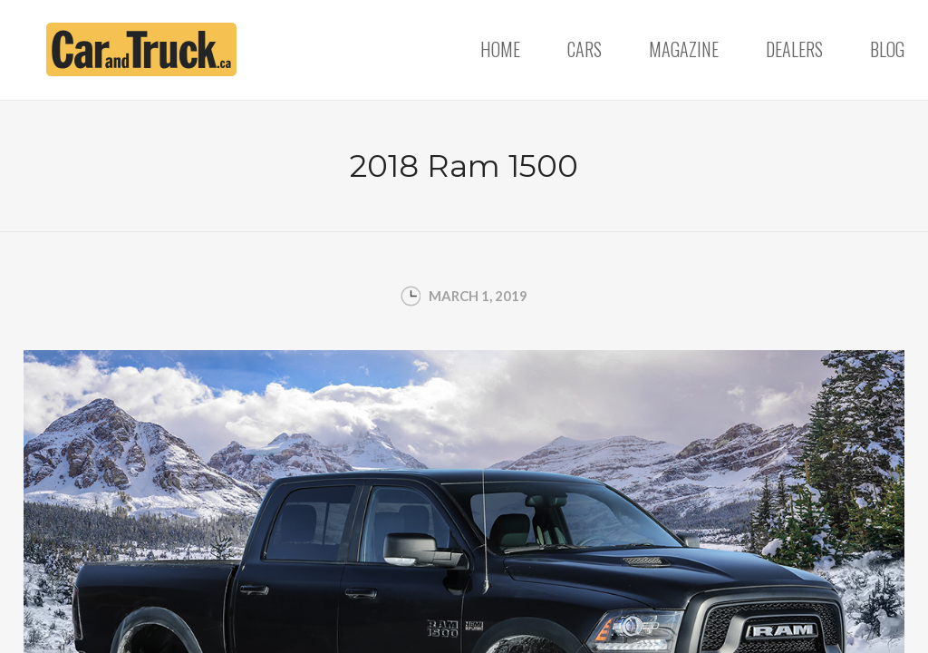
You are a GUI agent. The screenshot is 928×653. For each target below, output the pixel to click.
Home (500, 49)
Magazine (684, 49)
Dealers (794, 49)
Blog (887, 49)
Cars (584, 49)
